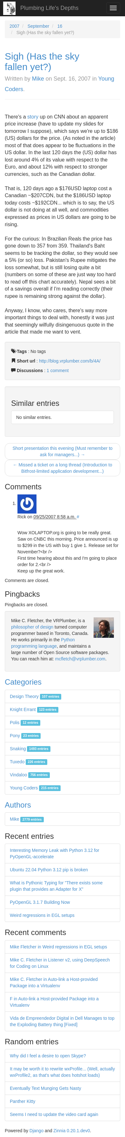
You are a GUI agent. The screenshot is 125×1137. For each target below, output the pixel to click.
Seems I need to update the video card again (54, 1114)
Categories (23, 682)
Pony (25, 735)
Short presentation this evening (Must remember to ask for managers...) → (62, 451)
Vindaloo (30, 774)
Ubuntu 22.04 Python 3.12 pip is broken (49, 869)
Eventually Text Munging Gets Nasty (45, 1088)
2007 (14, 26)
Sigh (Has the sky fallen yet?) (42, 61)
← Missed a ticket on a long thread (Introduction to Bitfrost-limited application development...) (62, 468)
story (32, 116)
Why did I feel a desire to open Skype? (48, 1055)
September (38, 26)
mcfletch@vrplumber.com (80, 658)
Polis (25, 722)
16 (59, 26)
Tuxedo (28, 761)
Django (36, 1130)
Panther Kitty (22, 1101)
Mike (38, 79)
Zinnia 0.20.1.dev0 (71, 1130)
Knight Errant (34, 709)
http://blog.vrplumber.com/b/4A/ (70, 360)
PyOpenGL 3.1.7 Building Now (40, 902)
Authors (18, 805)
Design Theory (35, 696)
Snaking (30, 748)
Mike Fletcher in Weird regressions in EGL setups (58, 946)
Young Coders (35, 787)
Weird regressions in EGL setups (42, 915)
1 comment (58, 370)
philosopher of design (32, 627)
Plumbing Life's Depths (49, 8)
